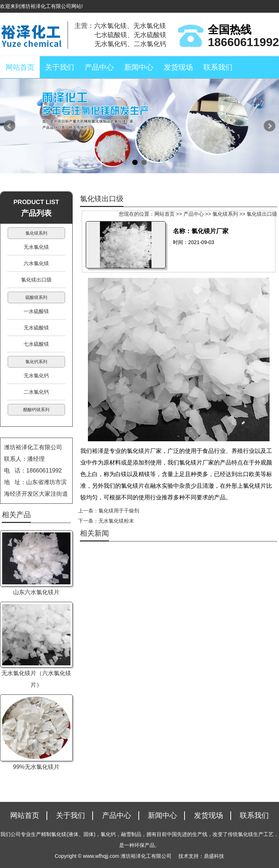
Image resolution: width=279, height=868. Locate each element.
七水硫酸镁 (36, 344)
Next (269, 126)
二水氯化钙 (36, 392)
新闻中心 (138, 67)
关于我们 (59, 67)
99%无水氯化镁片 (36, 767)
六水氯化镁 (36, 263)
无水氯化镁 (36, 247)
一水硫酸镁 (36, 311)
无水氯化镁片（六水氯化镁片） (36, 679)
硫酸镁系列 (36, 297)
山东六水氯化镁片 (36, 592)
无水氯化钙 (36, 375)
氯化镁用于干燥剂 (118, 511)
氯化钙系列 (36, 361)
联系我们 (217, 67)
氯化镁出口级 (262, 214)
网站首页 (20, 67)
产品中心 (99, 67)
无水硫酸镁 (36, 327)
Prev (9, 126)
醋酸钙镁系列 (36, 409)
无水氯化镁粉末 (116, 521)
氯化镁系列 (225, 214)
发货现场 (178, 67)
